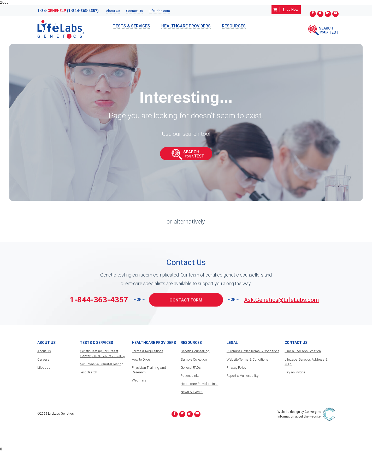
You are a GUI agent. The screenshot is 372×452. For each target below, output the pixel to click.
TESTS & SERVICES (131, 25)
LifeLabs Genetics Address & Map (306, 361)
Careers (43, 359)
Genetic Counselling (195, 351)
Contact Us (134, 11)
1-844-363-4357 (99, 299)
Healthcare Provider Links (199, 383)
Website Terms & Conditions (247, 359)
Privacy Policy (236, 367)
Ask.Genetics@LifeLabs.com (281, 299)
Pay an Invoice (295, 372)
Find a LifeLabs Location (303, 351)
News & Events (192, 392)
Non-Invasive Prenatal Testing (101, 364)
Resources (234, 25)
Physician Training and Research (149, 369)
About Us (113, 11)
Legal (232, 343)
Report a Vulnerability (242, 375)
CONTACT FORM (186, 299)
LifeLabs (43, 367)
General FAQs (191, 367)
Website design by (299, 412)
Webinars (139, 380)
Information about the (299, 416)
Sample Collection (194, 359)
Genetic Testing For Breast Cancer (102, 353)
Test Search (88, 372)
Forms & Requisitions (147, 351)
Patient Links (190, 375)
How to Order (141, 359)
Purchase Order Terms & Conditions (253, 351)
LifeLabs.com (159, 11)
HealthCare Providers (186, 25)
